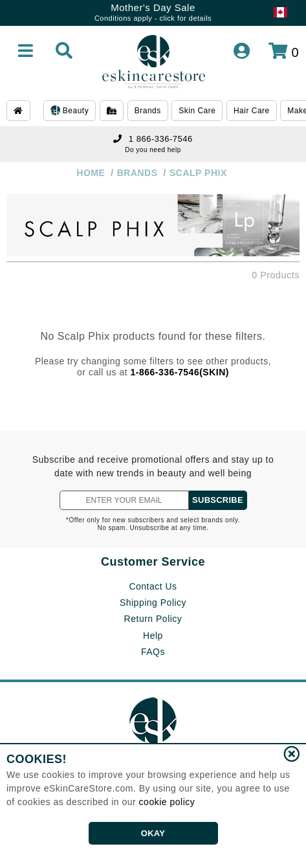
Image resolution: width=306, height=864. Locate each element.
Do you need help (152, 149)
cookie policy (167, 802)
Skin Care (197, 110)
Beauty (69, 111)
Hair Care (252, 110)
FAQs (153, 652)
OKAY (153, 833)
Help (153, 635)
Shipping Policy (153, 602)
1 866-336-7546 (152, 139)
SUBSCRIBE (217, 500)
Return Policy (153, 619)
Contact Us (153, 586)
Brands (148, 110)
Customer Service (153, 561)
